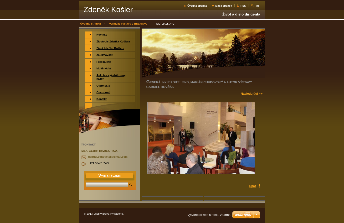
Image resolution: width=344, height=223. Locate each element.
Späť (253, 186)
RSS (243, 5)
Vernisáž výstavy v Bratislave (128, 23)
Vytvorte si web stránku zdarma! (209, 215)
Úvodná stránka (197, 5)
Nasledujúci (249, 93)
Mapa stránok (223, 5)
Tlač (257, 5)
